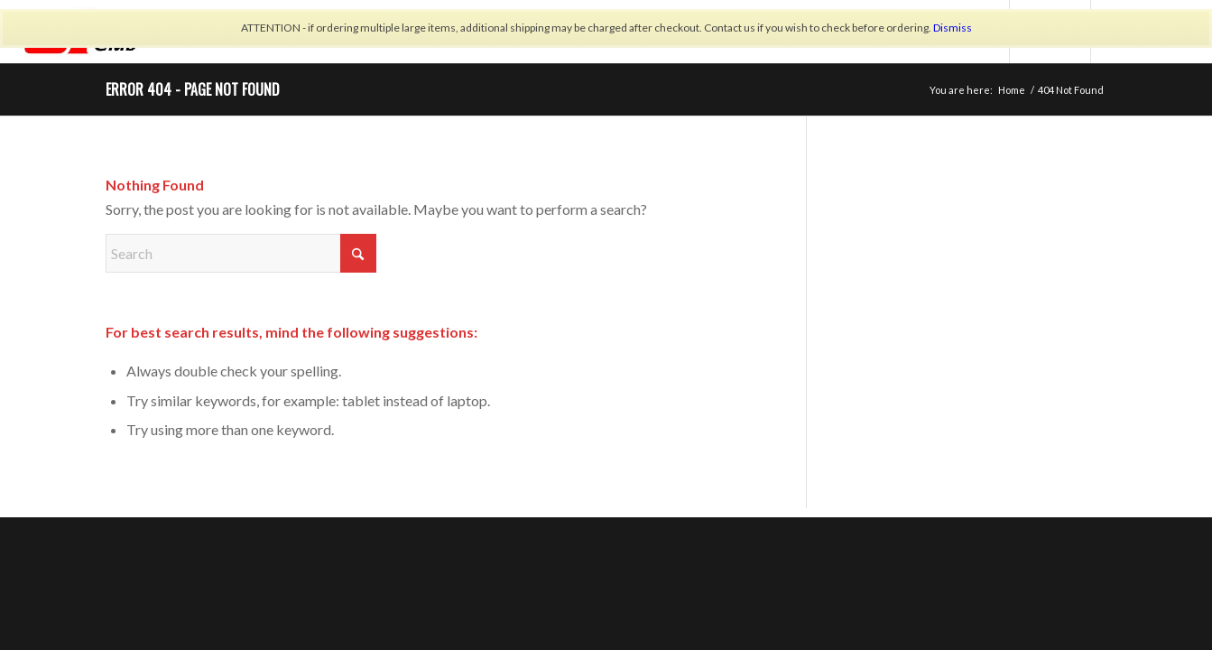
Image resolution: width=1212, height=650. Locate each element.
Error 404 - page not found (193, 89)
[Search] (241, 253)
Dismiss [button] (952, 27)
